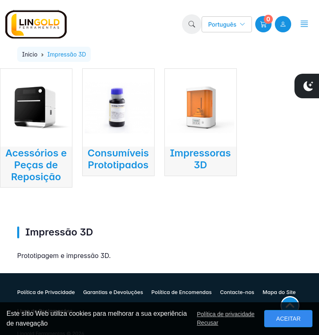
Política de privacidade (225, 314)
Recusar (207, 322)
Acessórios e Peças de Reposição (36, 165)
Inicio (30, 54)
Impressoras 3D (200, 159)
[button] (192, 24)
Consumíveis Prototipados (118, 159)
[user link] (283, 24)
